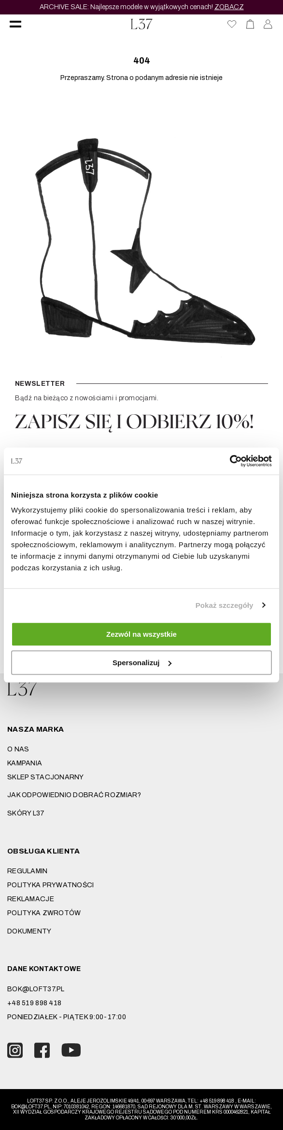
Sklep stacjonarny (45, 777)
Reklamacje (30, 899)
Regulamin (27, 871)
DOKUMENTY (29, 931)
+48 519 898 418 (34, 1003)
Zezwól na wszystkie (141, 634)
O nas (18, 749)
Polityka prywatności (50, 885)
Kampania (24, 763)
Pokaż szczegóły (225, 605)
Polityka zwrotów (44, 913)
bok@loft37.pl (36, 989)
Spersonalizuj (142, 662)
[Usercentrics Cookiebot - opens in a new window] (229, 461)
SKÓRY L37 (26, 813)
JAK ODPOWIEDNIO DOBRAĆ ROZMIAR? (74, 795)
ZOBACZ (229, 7)
